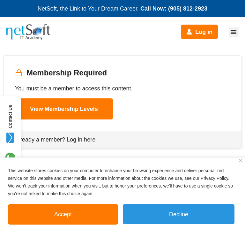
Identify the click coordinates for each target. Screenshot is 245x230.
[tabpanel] (122, 102)
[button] (234, 32)
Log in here (81, 139)
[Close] (240, 160)
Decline (178, 214)
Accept (63, 214)
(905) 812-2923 (187, 8)
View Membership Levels (64, 109)
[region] (122, 193)
